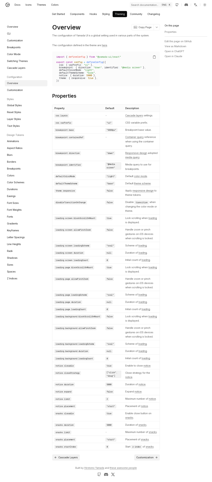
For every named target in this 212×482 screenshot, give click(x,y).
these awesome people (123, 467)
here (104, 45)
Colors (55, 4)
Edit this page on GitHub (178, 41)
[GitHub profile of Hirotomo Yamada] (99, 474)
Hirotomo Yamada (94, 467)
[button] (195, 5)
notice (147, 365)
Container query (134, 137)
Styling (106, 14)
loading (152, 218)
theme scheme (142, 183)
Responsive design (136, 153)
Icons (29, 4)
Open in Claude (173, 56)
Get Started (58, 14)
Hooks (93, 14)
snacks (129, 417)
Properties (64, 96)
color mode (140, 176)
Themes (41, 4)
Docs (17, 4)
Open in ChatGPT (174, 51)
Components (77, 14)
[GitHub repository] (177, 5)
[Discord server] (186, 5)
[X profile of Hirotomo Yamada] (113, 474)
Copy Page (143, 27)
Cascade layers (134, 115)
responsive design (143, 190)
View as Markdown (175, 46)
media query (132, 157)
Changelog (153, 14)
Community (136, 14)
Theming (120, 14)
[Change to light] (205, 5)
